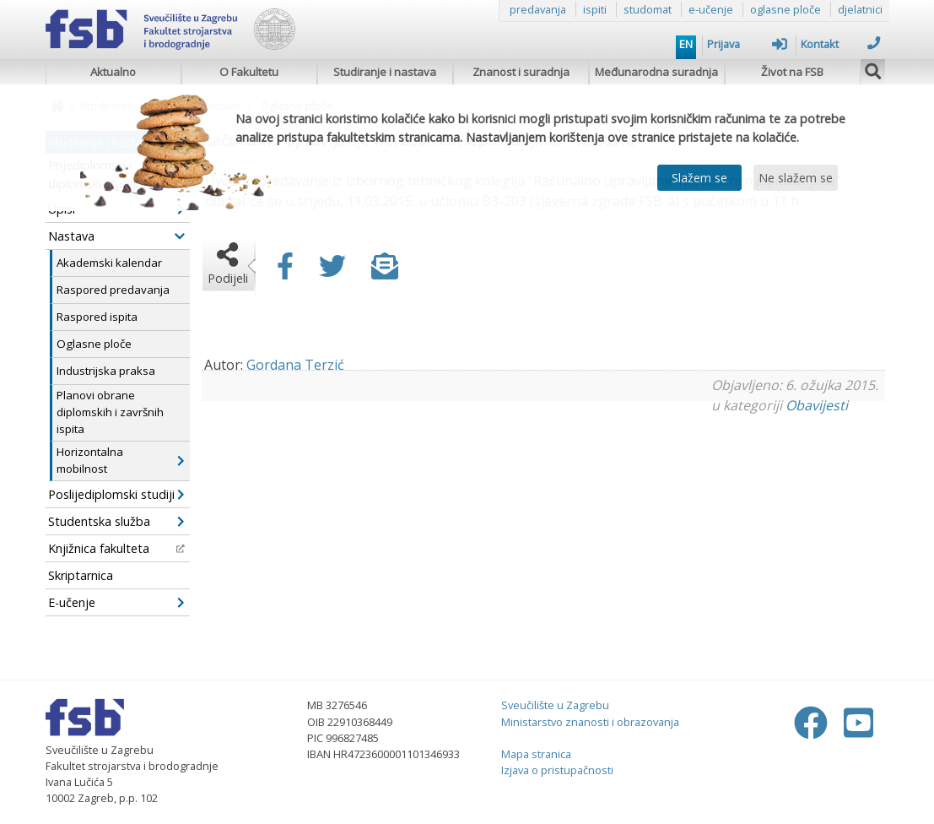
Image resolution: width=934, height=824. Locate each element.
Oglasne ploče (94, 343)
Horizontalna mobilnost (121, 460)
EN (686, 44)
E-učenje (116, 602)
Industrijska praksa (106, 370)
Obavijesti (817, 405)
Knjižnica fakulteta (116, 548)
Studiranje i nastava (384, 71)
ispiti (595, 9)
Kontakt (841, 44)
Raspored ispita (97, 316)
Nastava (116, 236)
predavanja (538, 9)
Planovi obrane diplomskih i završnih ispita (110, 412)
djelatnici (860, 9)
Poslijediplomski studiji (116, 494)
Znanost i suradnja (521, 71)
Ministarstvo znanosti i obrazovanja (590, 721)
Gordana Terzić (295, 364)
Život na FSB (792, 71)
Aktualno (113, 71)
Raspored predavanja (113, 289)
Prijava (747, 44)
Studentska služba (116, 521)
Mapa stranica (536, 754)
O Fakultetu (248, 71)
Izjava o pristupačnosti (557, 770)
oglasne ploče (785, 9)
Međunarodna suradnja (656, 71)
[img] (873, 69)
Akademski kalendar (109, 262)
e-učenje (710, 9)
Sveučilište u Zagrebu (555, 705)
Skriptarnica (80, 575)
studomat (648, 9)
